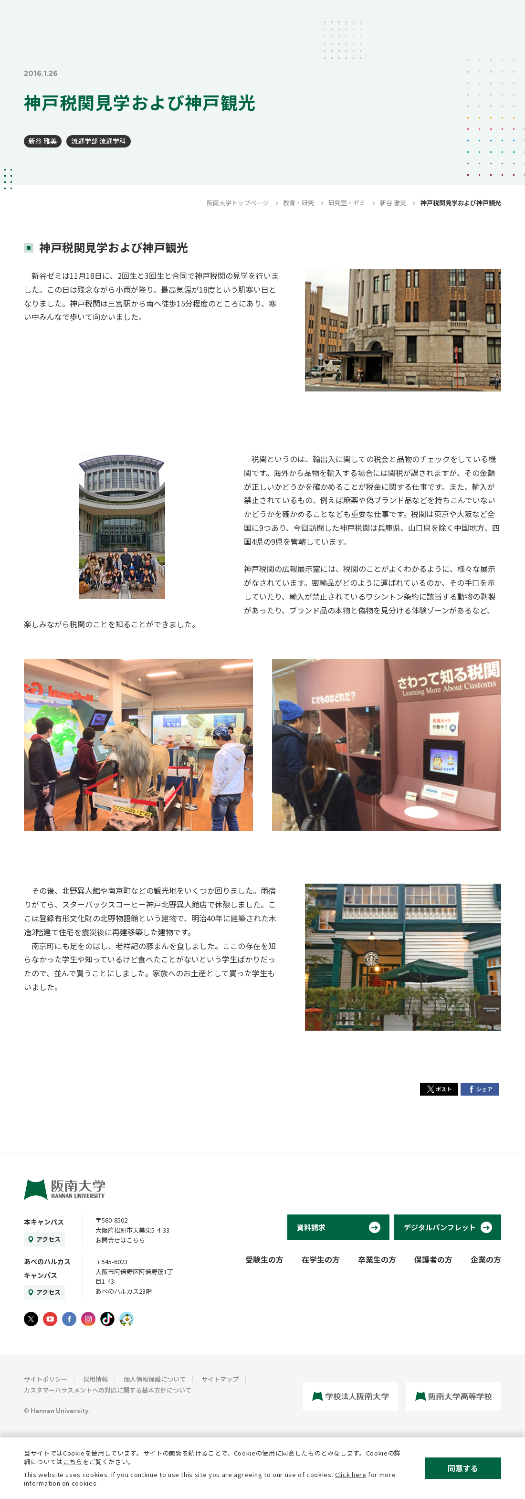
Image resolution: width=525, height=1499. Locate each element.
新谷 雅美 (43, 141)
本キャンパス (44, 1221)
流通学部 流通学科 (98, 141)
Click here (351, 1474)
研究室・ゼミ (347, 202)
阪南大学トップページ (238, 202)
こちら (73, 1461)
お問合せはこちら (120, 1240)
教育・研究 (298, 202)
